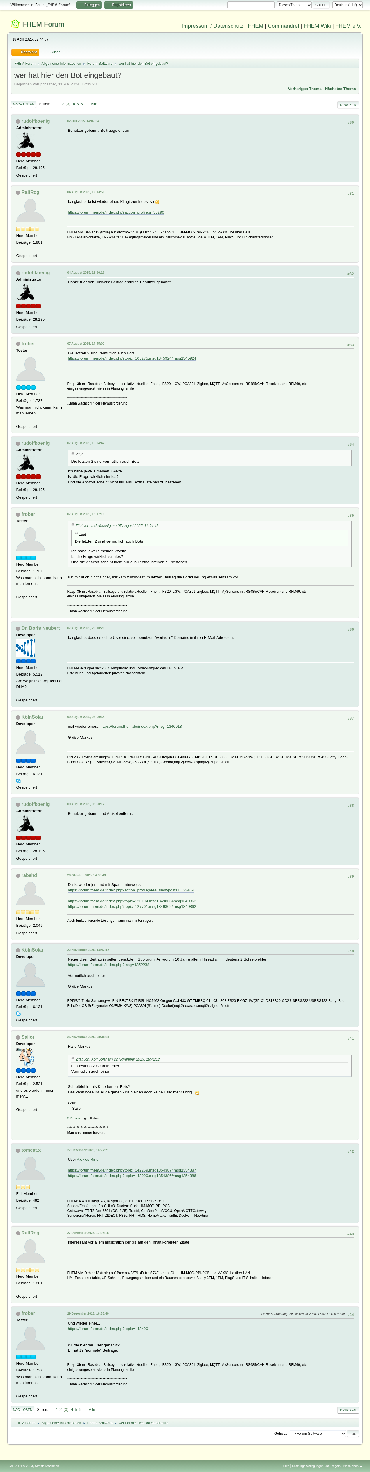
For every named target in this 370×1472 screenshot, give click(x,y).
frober (28, 343)
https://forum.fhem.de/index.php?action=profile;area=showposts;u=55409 (131, 890)
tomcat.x (31, 1150)
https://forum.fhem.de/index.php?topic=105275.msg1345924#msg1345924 (132, 358)
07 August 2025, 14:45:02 (85, 343)
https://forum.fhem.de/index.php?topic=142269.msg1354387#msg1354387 (132, 1170)
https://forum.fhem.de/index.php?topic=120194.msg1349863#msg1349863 (132, 901)
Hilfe (286, 1466)
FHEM (255, 26)
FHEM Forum (43, 24)
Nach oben (22, 1409)
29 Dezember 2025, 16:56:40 (88, 1313)
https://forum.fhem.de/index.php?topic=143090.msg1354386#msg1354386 (132, 1176)
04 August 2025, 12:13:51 (85, 192)
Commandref (283, 26)
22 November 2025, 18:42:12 (88, 950)
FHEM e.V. (348, 26)
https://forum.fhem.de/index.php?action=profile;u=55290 (116, 212)
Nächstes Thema (340, 89)
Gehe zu (280, 1433)
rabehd (29, 875)
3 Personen (75, 1118)
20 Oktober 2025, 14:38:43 (86, 875)
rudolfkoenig (36, 121)
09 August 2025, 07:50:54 (85, 717)
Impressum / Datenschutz (213, 26)
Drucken (348, 105)
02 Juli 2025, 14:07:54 (83, 121)
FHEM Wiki (317, 26)
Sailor (28, 1037)
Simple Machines (47, 1466)
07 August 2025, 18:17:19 (85, 514)
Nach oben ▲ (353, 1466)
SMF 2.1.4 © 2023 (20, 1466)
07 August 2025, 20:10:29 (85, 628)
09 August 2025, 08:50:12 (85, 804)
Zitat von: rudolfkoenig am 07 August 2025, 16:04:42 (117, 526)
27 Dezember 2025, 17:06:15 (88, 1232)
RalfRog (30, 192)
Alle (94, 104)
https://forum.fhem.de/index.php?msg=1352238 (108, 965)
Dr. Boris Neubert (41, 628)
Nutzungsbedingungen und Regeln (316, 1466)
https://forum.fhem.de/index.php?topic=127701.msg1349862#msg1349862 (132, 906)
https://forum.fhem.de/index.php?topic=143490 (108, 1329)
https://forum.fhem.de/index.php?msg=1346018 (141, 726)
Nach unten (23, 104)
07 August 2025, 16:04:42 (85, 443)
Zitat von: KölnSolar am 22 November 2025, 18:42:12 (118, 1059)
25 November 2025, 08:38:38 (88, 1037)
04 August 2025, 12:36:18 (85, 272)
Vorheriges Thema (305, 89)
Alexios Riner (88, 1159)
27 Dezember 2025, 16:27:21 (88, 1150)
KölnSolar (33, 717)
